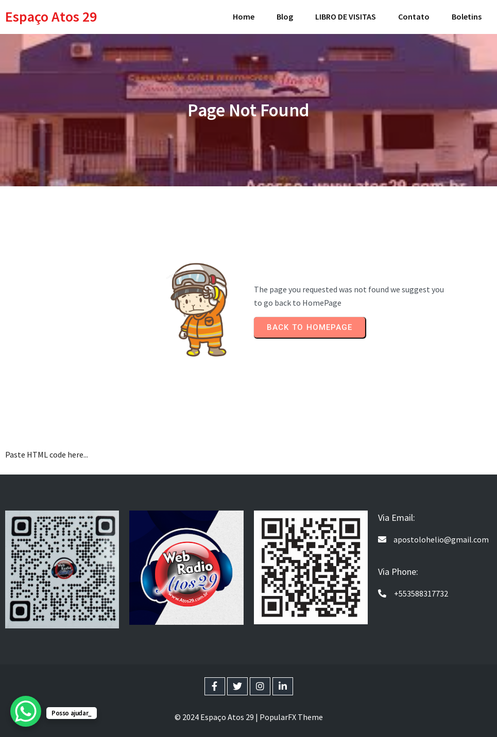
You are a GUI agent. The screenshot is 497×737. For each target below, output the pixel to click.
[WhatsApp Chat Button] (25, 711)
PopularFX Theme (291, 717)
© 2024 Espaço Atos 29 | (217, 717)
